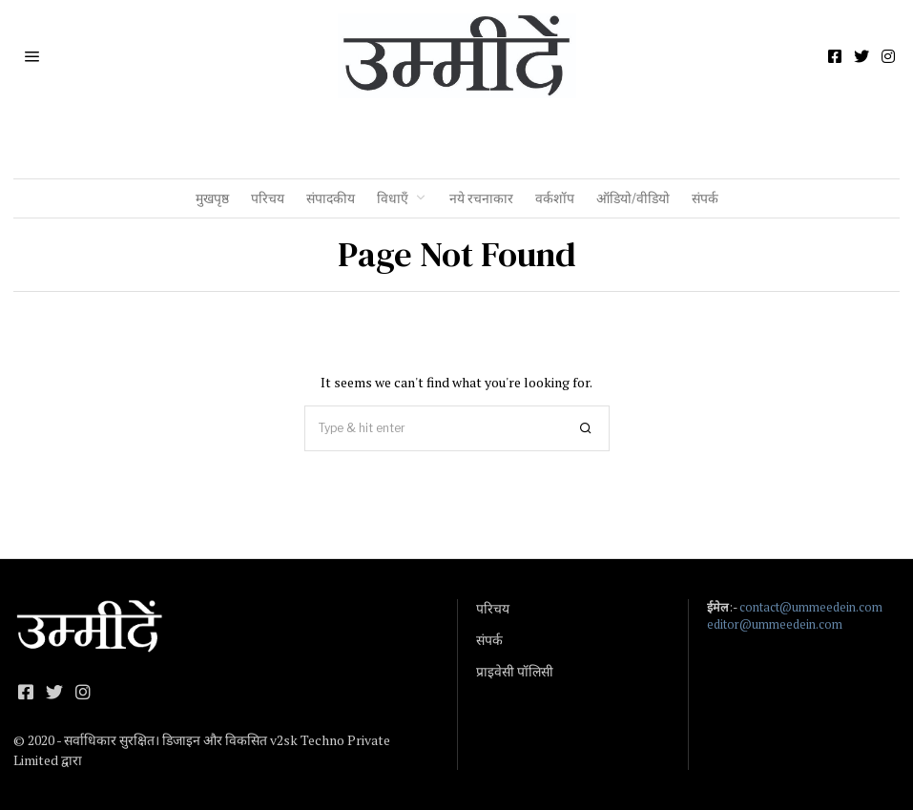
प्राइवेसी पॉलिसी (514, 671)
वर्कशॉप (554, 198)
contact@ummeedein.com (810, 607)
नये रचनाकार (481, 198)
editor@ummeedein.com (774, 624)
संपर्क (705, 198)
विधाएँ (392, 198)
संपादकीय (330, 198)
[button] (587, 428)
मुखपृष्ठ (212, 198)
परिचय (267, 198)
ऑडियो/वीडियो (633, 198)
